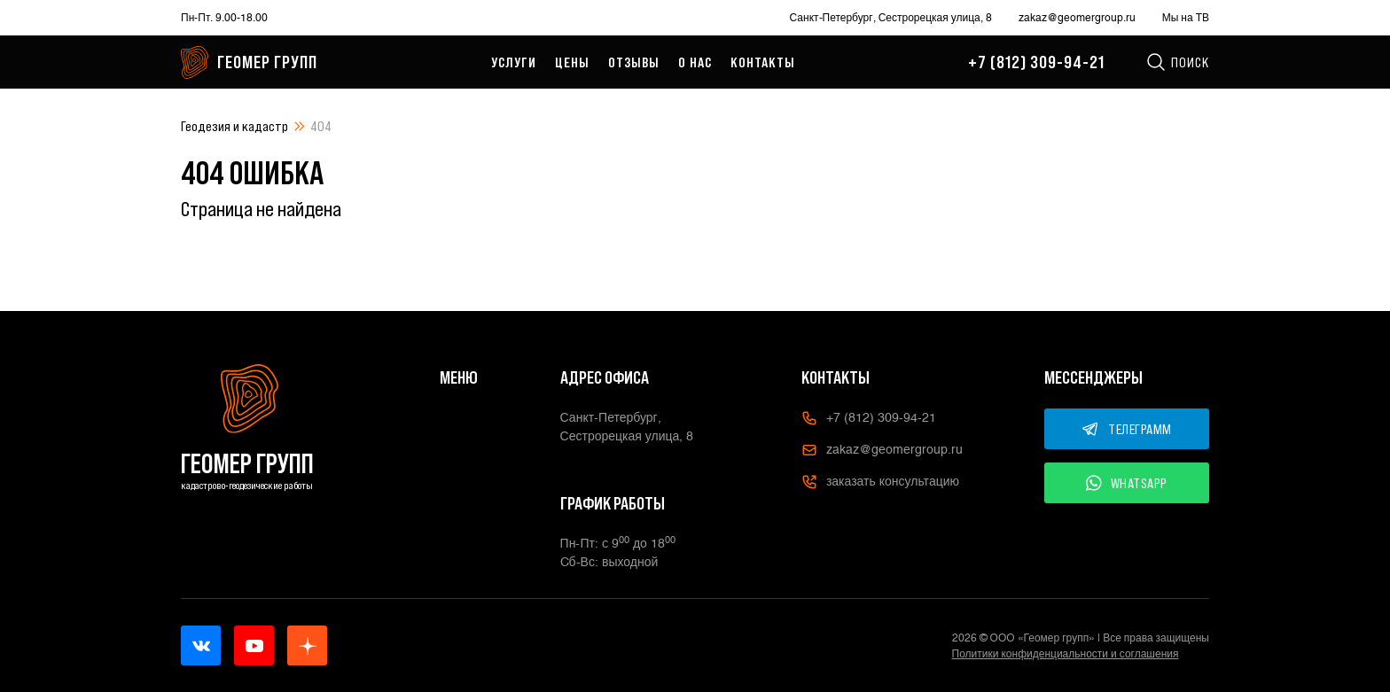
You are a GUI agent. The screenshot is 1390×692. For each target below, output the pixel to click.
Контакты (762, 62)
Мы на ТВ (1185, 18)
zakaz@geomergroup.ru (1077, 18)
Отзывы (634, 62)
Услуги (513, 62)
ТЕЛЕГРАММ (1127, 429)
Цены (572, 62)
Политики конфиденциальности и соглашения (1065, 654)
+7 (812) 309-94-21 (1036, 62)
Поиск (1177, 62)
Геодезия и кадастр (234, 126)
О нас (695, 62)
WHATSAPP (1126, 483)
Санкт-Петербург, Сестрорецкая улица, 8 (891, 18)
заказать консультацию (880, 482)
